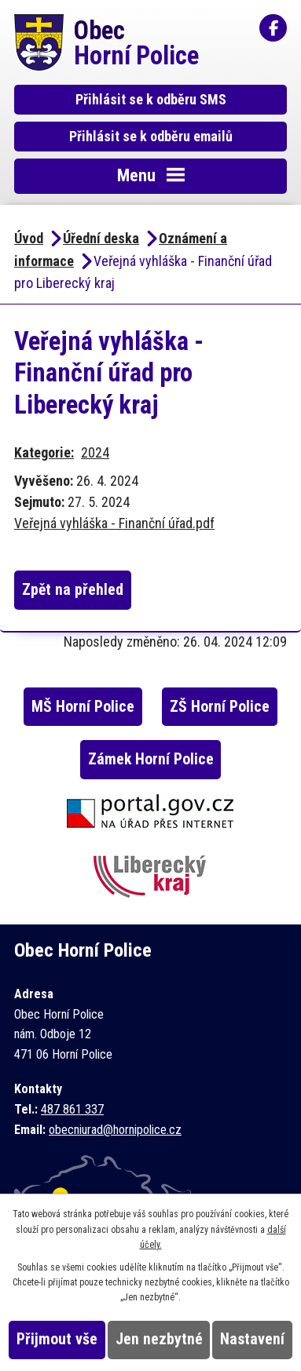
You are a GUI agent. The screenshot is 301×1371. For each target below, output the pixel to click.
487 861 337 (72, 1109)
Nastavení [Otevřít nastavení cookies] (252, 1339)
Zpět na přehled (72, 590)
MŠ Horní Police (82, 707)
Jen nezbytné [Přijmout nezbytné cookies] (159, 1339)
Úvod (28, 238)
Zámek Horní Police (151, 759)
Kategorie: (44, 452)
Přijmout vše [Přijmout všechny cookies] (57, 1339)
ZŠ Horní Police (220, 707)
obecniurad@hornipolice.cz (115, 1129)
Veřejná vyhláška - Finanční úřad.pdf (114, 523)
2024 (95, 452)
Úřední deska (101, 238)
